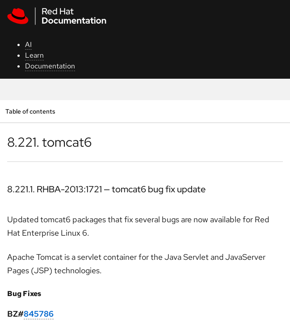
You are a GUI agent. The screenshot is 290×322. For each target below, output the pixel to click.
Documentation (50, 66)
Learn (34, 55)
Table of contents (30, 111)
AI (28, 44)
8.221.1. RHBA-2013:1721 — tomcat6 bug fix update (106, 189)
